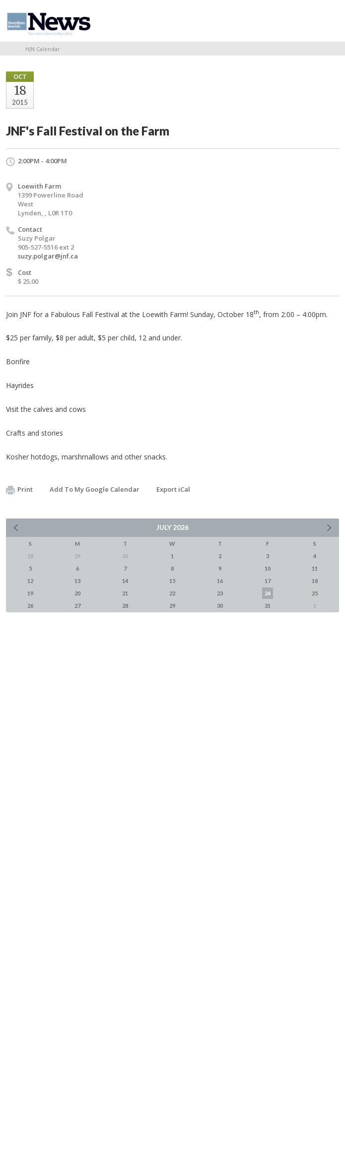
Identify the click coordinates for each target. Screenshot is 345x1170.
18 (315, 581)
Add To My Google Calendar (94, 489)
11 (315, 568)
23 (220, 593)
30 (220, 605)
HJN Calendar (42, 49)
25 (315, 593)
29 (172, 605)
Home (9, 49)
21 (125, 593)
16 (220, 581)
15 (172, 581)
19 (30, 593)
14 (125, 581)
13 (77, 581)
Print (19, 490)
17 (268, 581)
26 (30, 605)
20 (77, 593)
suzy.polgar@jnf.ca (48, 256)
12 (30, 581)
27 (77, 605)
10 (268, 568)
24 (268, 593)
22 (172, 593)
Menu (327, 21)
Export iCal (173, 489)
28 (125, 605)
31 (268, 605)
